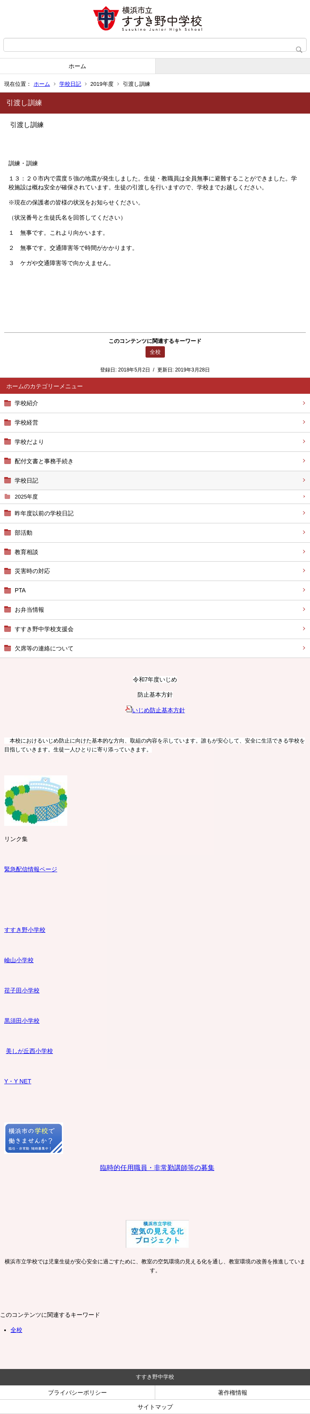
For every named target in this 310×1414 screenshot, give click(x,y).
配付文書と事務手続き (44, 461)
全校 (16, 1329)
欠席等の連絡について (44, 648)
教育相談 (26, 552)
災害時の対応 (32, 571)
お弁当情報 (29, 609)
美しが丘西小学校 (29, 1051)
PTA (20, 590)
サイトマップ (155, 1406)
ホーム (77, 66)
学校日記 (70, 84)
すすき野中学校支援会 (44, 629)
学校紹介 (26, 403)
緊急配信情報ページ (30, 869)
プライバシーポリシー (77, 1392)
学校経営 (26, 422)
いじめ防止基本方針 (155, 710)
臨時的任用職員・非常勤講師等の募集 (157, 1167)
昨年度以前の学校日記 (44, 513)
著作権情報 (232, 1392)
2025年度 (26, 496)
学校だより (29, 441)
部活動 (23, 532)
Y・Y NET (17, 1081)
